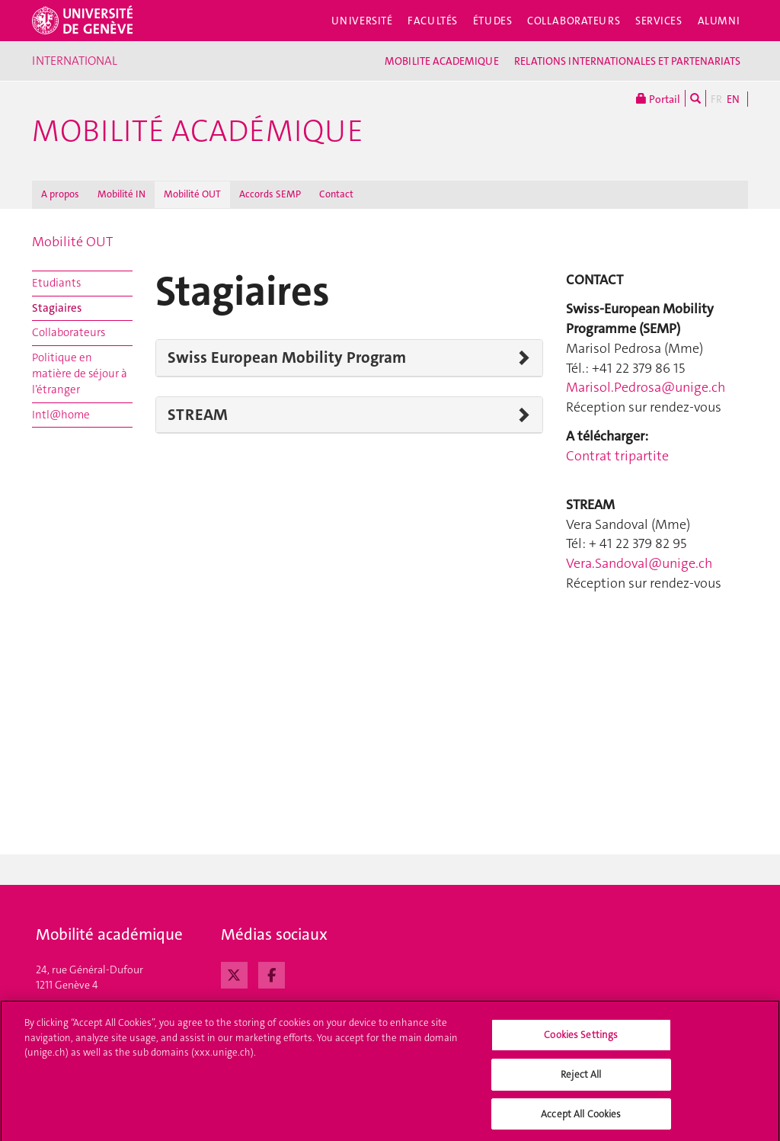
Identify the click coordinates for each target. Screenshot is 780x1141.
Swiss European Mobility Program (287, 357)
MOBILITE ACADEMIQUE (442, 61)
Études (492, 20)
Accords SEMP (270, 193)
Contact (336, 193)
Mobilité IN (121, 193)
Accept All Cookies (581, 1118)
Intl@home (61, 414)
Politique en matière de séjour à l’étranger (79, 374)
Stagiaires (57, 308)
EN (733, 99)
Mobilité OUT (192, 193)
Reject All (581, 1078)
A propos (60, 193)
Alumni (719, 20)
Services (658, 20)
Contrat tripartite (617, 456)
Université (362, 20)
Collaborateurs (573, 20)
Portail (658, 98)
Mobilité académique (197, 131)
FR (716, 99)
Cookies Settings (581, 1040)
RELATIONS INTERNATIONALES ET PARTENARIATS (627, 61)
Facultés (433, 20)
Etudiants (56, 282)
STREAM (198, 415)
